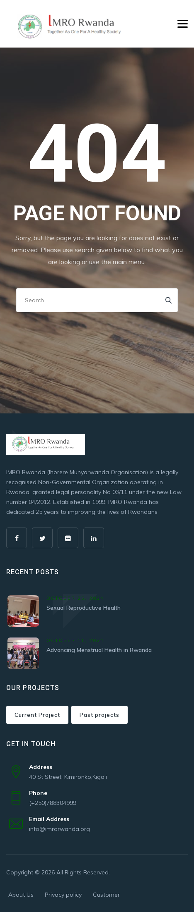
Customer (106, 894)
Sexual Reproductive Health (83, 607)
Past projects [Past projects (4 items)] (99, 714)
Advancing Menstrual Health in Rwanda (99, 650)
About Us (21, 894)
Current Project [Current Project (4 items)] (37, 714)
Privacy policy (63, 894)
